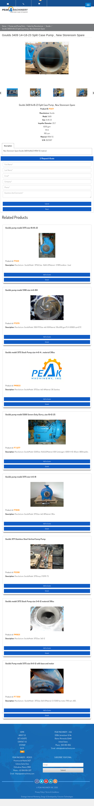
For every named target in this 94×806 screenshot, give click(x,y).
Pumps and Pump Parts (17, 26)
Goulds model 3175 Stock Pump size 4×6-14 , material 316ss (30, 352)
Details (47, 280)
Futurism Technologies (65, 796)
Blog (22, 748)
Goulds (48, 26)
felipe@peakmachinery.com (24, 773)
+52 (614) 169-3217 (25, 770)
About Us (22, 735)
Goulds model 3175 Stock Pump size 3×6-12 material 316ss (29, 601)
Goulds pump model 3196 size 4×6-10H (21, 290)
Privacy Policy (39, 792)
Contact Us (22, 742)
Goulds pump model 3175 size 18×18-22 (21, 228)
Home (4, 26)
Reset (47, 209)
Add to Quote (47, 275)
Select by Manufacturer (35, 26)
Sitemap (22, 745)
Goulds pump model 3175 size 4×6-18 (20, 477)
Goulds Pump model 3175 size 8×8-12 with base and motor (29, 663)
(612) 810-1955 (66, 745)
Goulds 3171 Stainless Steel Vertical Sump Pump (25, 539)
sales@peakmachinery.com (65, 748)
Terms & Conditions (52, 792)
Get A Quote (22, 738)
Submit (47, 204)
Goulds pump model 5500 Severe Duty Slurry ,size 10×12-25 (30, 414)
